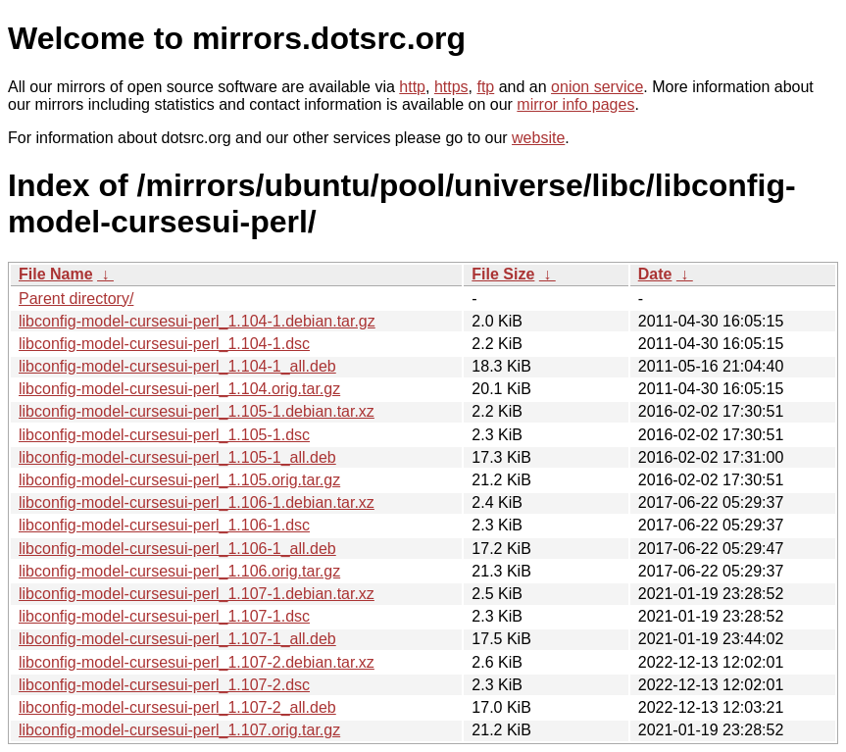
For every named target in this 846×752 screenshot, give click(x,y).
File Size (503, 274)
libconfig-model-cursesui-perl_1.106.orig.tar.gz (179, 571)
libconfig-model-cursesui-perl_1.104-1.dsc (164, 343)
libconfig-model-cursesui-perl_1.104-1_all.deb (177, 366)
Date (655, 274)
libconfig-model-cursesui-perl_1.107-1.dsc (164, 616)
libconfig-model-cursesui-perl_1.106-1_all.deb (177, 548)
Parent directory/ (76, 298)
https (451, 86)
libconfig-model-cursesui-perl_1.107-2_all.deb (177, 707)
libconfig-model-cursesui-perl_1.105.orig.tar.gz (179, 480)
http (412, 86)
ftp (485, 86)
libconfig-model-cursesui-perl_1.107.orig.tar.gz (179, 730)
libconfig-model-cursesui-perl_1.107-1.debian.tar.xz (196, 593)
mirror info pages (575, 104)
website (538, 137)
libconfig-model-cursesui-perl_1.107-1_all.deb (177, 638)
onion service (597, 86)
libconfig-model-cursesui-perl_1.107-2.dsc (164, 685)
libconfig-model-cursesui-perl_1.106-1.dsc (164, 525)
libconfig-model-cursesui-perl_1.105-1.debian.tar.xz (196, 411)
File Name (56, 274)
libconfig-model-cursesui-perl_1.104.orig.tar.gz (179, 388)
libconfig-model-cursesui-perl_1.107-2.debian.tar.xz (196, 662)
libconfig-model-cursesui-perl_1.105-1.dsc (164, 434)
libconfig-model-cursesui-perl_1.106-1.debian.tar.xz (196, 502)
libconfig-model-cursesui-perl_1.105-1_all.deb (177, 457)
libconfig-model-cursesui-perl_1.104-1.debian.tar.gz (197, 321)
